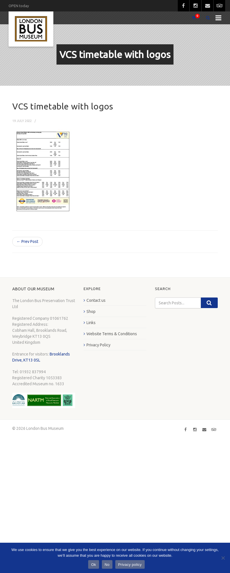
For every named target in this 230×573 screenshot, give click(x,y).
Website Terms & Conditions (111, 334)
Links (91, 322)
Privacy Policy (98, 345)
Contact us (96, 300)
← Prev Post (27, 241)
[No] (223, 558)
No (107, 564)
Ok (93, 564)
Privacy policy (130, 564)
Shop (91, 311)
